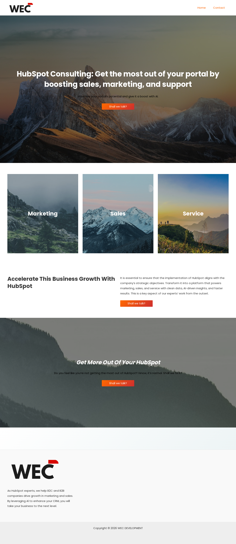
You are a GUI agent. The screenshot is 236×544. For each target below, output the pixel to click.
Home (204, 8)
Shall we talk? (118, 106)
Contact (220, 8)
